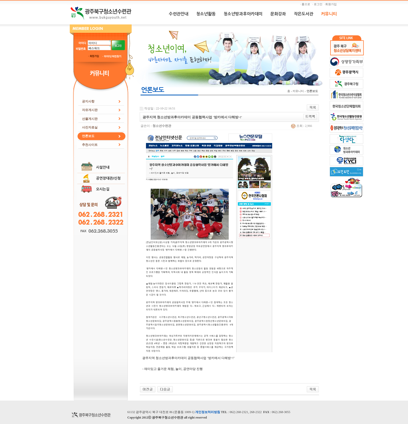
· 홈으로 (306, 4)
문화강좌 (278, 14)
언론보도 (88, 136)
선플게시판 (90, 119)
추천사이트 (90, 145)
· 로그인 (318, 4)
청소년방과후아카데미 (243, 14)
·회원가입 (331, 4)
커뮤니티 (329, 14)
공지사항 (88, 101)
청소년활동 (206, 14)
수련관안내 (178, 14)
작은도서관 (303, 14)
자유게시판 (90, 110)
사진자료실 (90, 127)
